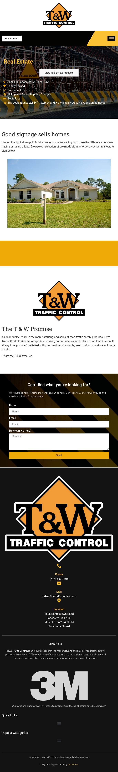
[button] (59, 723)
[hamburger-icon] (111, 38)
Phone (59, 574)
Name (13, 405)
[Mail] (59, 583)
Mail (59, 591)
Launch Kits (73, 764)
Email (12, 418)
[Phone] (59, 566)
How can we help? (20, 430)
